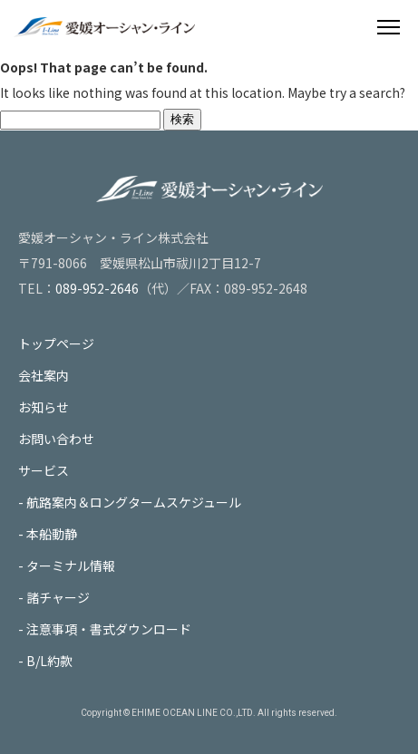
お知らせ (43, 407)
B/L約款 (49, 661)
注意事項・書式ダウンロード (108, 629)
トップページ (56, 343)
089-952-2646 (97, 288)
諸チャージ (58, 597)
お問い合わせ (56, 439)
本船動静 (51, 534)
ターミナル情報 (70, 565)
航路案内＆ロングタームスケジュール (133, 502)
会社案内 (43, 375)
